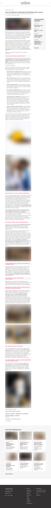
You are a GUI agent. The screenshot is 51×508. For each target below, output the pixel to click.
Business (28, 493)
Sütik (37, 493)
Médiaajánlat (38, 488)
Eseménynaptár (29, 503)
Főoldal (28, 488)
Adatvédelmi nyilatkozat (41, 491)
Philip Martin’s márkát (12, 34)
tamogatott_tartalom (19, 413)
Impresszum (38, 495)
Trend (28, 496)
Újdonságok (29, 495)
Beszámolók (29, 490)
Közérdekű (29, 500)
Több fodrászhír (9, 473)
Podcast (28, 498)
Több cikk (36, 47)
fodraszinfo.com (8, 493)
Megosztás (7, 416)
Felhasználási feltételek (41, 490)
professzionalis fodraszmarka (9, 415)
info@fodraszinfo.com (9, 491)
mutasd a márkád (25, 413)
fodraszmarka (7, 413)
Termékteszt (29, 491)
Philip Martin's (13, 413)
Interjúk (28, 501)
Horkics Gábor (17, 415)
